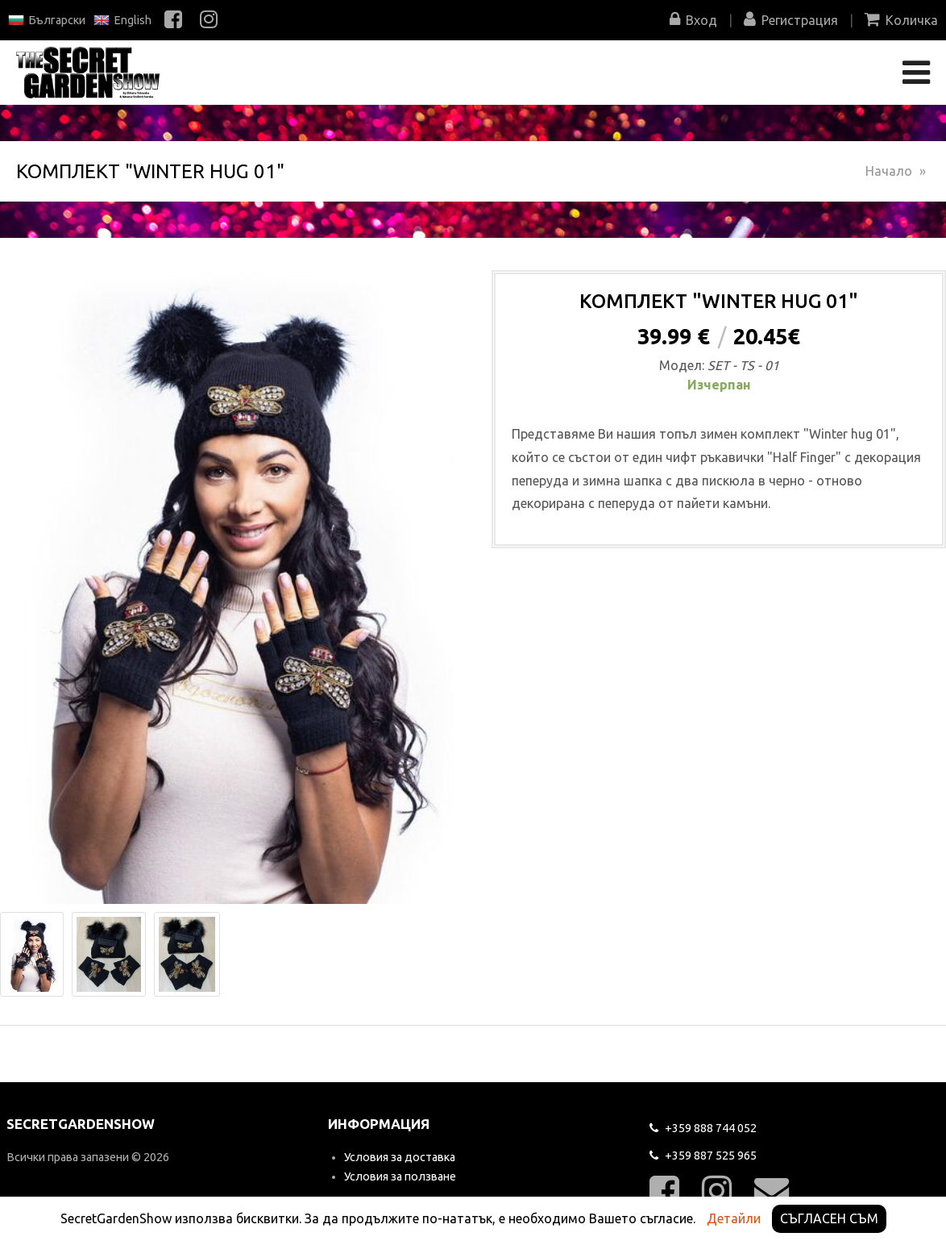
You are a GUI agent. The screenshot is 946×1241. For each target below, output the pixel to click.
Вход (693, 20)
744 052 (703, 1128)
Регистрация (791, 20)
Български (46, 20)
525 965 (703, 1155)
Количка (901, 20)
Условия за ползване (400, 1176)
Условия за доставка (399, 1157)
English (122, 20)
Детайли (734, 1218)
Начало (888, 171)
